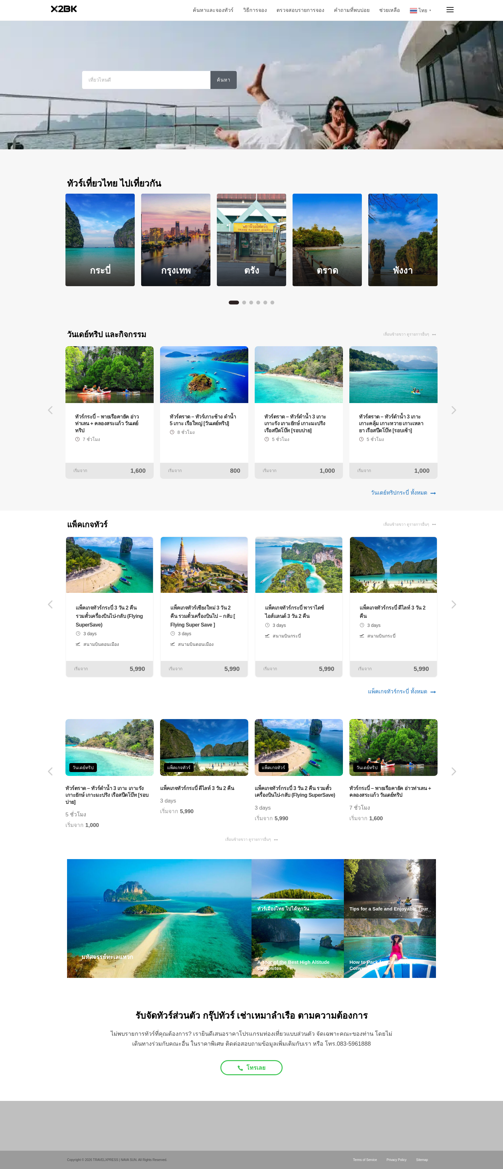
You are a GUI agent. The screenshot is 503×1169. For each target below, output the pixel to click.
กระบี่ (100, 271)
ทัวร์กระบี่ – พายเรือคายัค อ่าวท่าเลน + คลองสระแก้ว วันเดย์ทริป (107, 423)
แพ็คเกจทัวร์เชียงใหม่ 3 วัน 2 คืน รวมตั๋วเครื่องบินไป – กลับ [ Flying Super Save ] (202, 616)
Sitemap (422, 1160)
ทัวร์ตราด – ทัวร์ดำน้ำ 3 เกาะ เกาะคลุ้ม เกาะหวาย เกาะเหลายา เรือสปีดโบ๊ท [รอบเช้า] (391, 423)
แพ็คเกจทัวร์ (179, 767)
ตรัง (251, 271)
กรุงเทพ (176, 271)
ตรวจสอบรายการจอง (300, 10)
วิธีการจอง (255, 10)
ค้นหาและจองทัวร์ (213, 10)
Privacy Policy (396, 1160)
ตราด (327, 271)
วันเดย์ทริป (83, 767)
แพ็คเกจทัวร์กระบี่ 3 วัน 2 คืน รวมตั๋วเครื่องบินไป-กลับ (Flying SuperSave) (109, 616)
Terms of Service (365, 1160)
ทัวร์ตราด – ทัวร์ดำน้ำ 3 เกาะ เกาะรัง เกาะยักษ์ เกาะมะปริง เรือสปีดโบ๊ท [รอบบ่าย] (295, 423)
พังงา (403, 271)
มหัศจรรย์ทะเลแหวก (107, 957)
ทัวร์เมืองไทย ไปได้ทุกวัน (283, 908)
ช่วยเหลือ (389, 10)
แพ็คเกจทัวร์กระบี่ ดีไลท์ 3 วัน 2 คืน (197, 788)
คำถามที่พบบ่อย (352, 10)
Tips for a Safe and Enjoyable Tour (389, 908)
